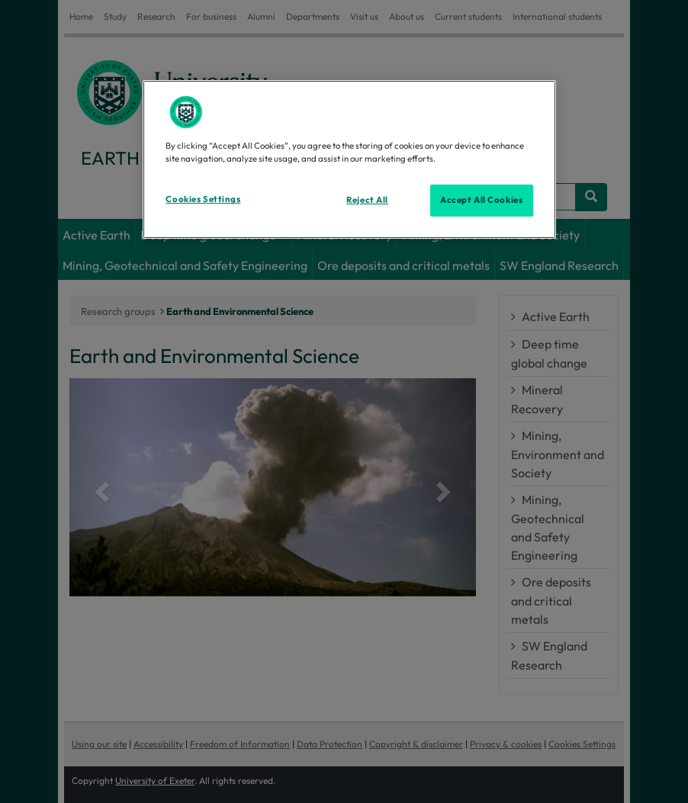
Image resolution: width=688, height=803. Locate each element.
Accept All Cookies (481, 199)
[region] (349, 159)
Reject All (367, 199)
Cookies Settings (203, 199)
